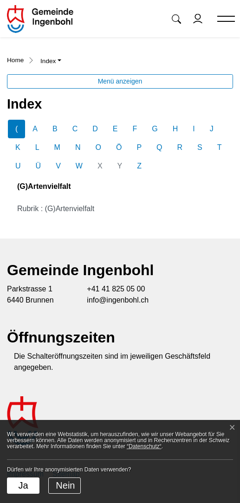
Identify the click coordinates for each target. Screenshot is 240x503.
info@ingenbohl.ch (118, 300)
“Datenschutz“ (144, 446)
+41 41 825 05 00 (116, 289)
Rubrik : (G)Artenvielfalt (55, 209)
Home (15, 60)
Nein (65, 485)
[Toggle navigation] (222, 19)
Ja (23, 485)
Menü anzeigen (120, 81)
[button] (176, 19)
